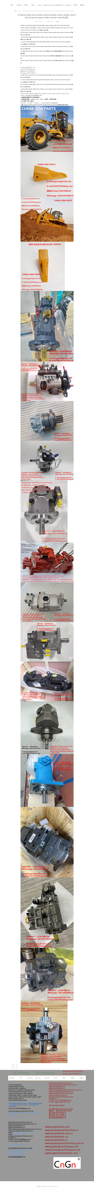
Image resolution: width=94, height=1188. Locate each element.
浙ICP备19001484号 (13, 1115)
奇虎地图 (35, 1113)
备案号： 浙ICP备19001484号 (19, 1150)
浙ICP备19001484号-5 (17, 1153)
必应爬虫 (39, 1112)
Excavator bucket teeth (18, 1103)
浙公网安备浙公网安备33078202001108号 (17, 1117)
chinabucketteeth (35, 1103)
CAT (20, 10)
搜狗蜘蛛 (29, 1112)
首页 (15, 10)
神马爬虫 (25, 1112)
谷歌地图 (19, 1112)
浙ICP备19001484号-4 (17, 1151)
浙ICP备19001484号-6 (17, 1155)
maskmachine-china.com (23, 1132)
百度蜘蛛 (14, 1112)
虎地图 (35, 1112)
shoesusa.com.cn (20, 1134)
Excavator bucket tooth (18, 1104)
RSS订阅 (10, 1112)
